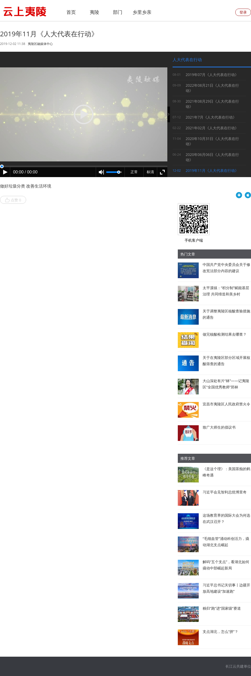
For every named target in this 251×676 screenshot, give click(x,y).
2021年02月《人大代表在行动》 (212, 127)
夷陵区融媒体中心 (40, 44)
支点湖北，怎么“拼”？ (220, 631)
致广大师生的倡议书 (219, 427)
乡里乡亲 (142, 12)
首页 (71, 12)
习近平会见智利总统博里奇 (225, 491)
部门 (117, 12)
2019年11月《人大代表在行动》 (212, 170)
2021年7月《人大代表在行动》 (211, 117)
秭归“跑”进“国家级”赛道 (222, 608)
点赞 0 (13, 200)
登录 (243, 12)
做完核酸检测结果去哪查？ (225, 334)
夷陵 (94, 12)
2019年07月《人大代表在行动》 (212, 74)
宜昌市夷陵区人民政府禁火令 (226, 403)
